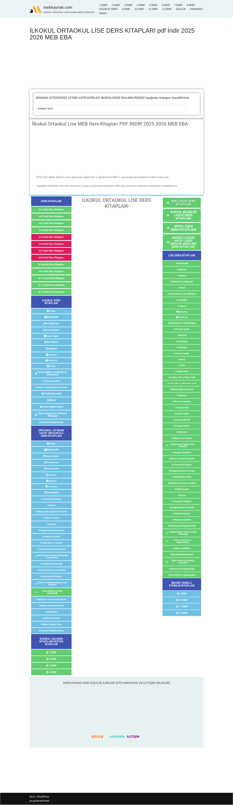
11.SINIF (153, 9)
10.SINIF (139, 9)
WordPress (43, 797)
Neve (32, 797)
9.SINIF (126, 9)
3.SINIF (128, 5)
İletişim (120, 13)
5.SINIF (154, 5)
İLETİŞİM (133, 737)
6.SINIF (166, 5)
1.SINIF (103, 5)
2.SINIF (116, 5)
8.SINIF (191, 5)
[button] (51, 201)
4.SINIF (141, 5)
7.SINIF (179, 5)
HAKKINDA (105, 13)
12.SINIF (167, 9)
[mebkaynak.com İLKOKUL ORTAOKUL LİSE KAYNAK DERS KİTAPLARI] (62, 9)
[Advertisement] (117, 66)
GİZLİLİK (181, 9)
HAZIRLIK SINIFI (108, 9)
